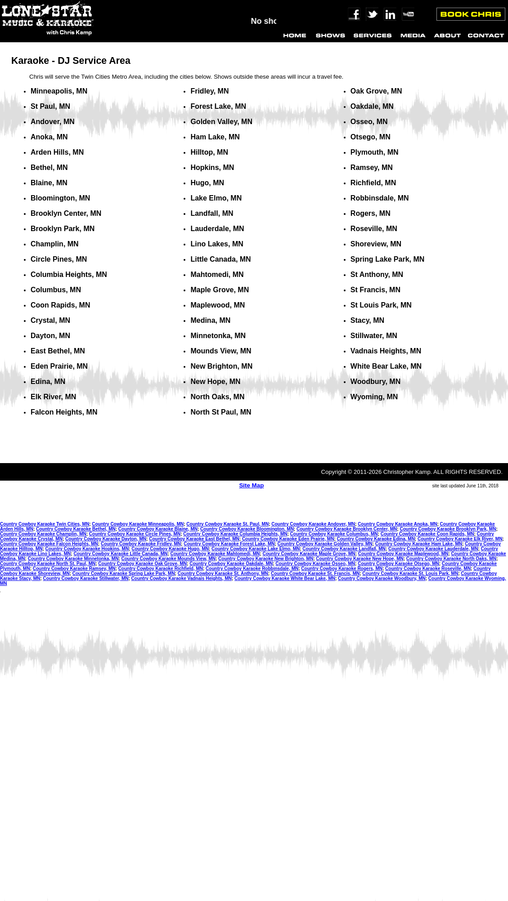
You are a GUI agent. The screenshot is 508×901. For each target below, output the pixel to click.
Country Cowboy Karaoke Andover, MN (313, 524)
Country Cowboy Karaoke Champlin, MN (43, 533)
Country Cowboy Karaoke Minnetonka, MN (73, 558)
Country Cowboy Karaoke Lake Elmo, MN (255, 548)
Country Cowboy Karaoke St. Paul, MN (227, 524)
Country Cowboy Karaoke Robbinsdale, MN (252, 568)
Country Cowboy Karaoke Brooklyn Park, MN (448, 528)
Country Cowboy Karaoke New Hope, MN (359, 558)
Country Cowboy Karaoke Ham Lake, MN (418, 543)
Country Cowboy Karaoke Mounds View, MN (168, 558)
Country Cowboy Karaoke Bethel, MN (76, 528)
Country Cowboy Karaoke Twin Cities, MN (44, 524)
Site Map (251, 485)
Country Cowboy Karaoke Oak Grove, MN (142, 563)
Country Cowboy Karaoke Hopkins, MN (87, 548)
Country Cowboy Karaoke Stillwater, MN (85, 578)
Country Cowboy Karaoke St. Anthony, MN (223, 573)
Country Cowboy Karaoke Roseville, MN (428, 568)
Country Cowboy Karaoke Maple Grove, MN (308, 553)
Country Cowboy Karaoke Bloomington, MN (247, 528)
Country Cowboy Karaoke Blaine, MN (158, 528)
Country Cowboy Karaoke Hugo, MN (170, 548)
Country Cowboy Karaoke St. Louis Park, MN (410, 573)
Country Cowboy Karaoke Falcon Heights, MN (49, 543)
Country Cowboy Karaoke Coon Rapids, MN (427, 533)
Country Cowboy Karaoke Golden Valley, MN (325, 543)
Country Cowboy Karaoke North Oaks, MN (451, 558)
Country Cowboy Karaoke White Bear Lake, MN (284, 578)
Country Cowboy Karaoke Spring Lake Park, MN (123, 573)
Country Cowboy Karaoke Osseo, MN (315, 563)
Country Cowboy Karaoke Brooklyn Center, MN (347, 528)
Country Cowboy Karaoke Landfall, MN (343, 548)
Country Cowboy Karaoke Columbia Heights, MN (235, 533)
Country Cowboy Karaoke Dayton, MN (105, 538)
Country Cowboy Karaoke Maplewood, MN (403, 553)
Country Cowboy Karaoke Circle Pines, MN (134, 533)
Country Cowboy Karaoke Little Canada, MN (120, 553)
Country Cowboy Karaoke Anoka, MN (397, 524)
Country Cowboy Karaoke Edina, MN (376, 538)
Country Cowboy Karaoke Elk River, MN (460, 538)
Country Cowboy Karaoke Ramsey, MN (74, 568)
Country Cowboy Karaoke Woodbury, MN (382, 578)
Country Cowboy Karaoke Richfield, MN (160, 568)
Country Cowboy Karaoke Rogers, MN (341, 568)
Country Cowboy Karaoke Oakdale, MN (231, 563)
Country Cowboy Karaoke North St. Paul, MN (47, 563)
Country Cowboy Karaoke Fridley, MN (141, 543)
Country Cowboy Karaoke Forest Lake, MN (229, 543)
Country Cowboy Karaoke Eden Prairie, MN (288, 538)
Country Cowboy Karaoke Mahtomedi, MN (215, 553)
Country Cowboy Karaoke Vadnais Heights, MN (181, 578)
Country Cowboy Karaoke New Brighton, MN (265, 558)
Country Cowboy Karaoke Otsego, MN (398, 563)
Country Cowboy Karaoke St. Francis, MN (315, 573)
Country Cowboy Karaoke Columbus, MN (334, 533)
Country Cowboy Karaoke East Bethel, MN (194, 538)
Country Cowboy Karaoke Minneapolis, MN (138, 524)
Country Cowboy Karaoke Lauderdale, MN (433, 548)
